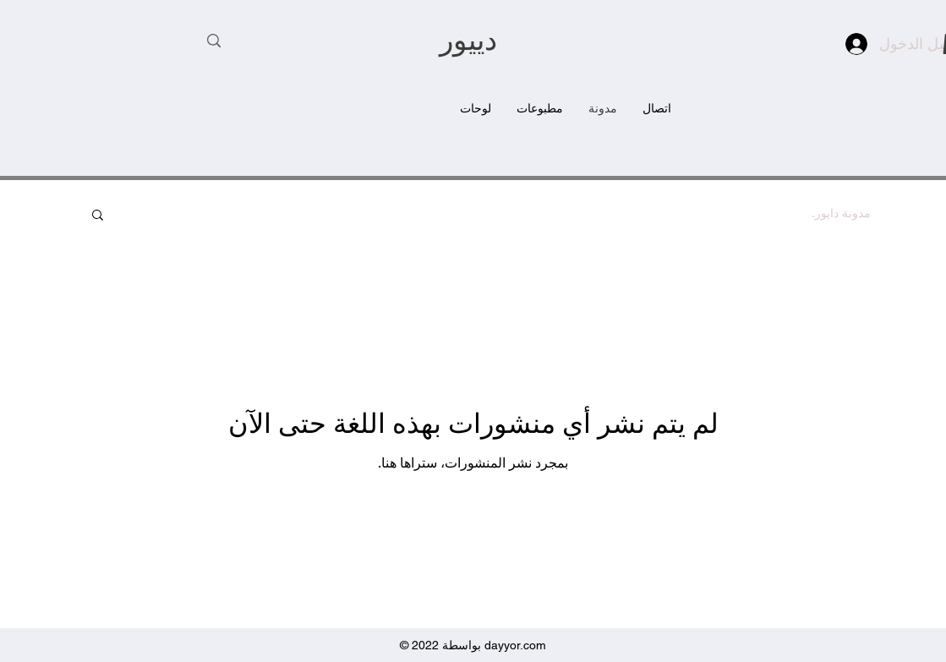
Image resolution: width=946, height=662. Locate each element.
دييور (468, 43)
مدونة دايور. (841, 213)
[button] (98, 216)
